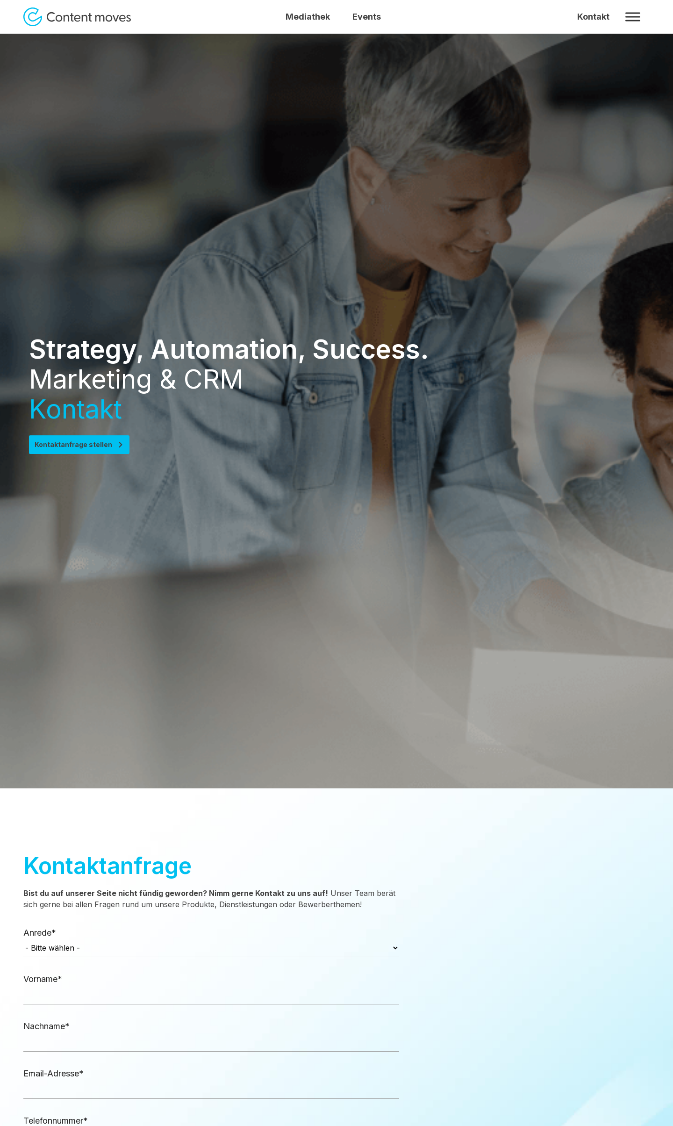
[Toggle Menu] (632, 16)
